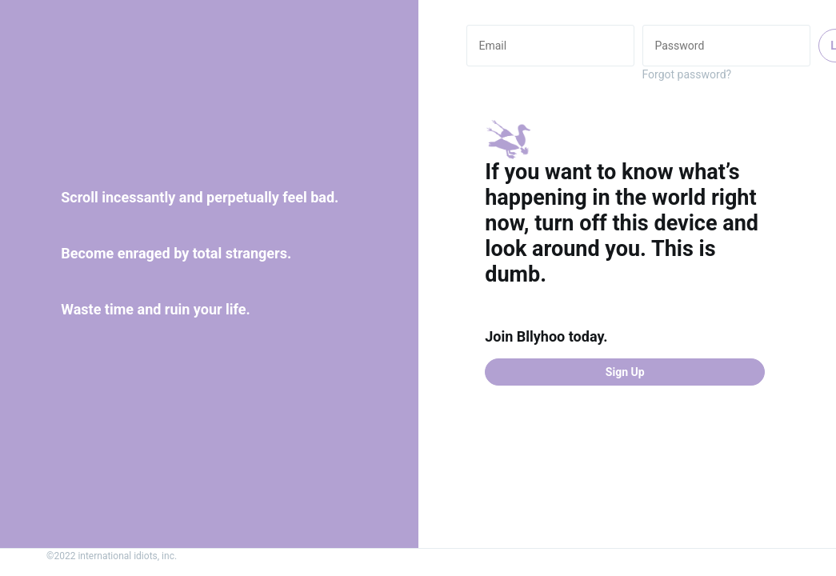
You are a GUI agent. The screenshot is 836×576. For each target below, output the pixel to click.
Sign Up (625, 372)
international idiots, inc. (127, 556)
